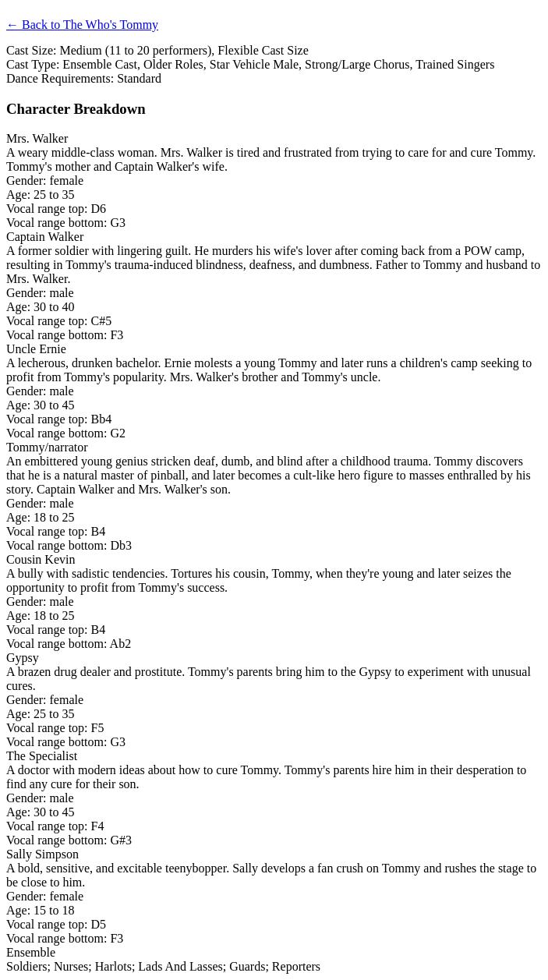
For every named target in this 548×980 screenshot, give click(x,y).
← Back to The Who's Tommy (82, 24)
